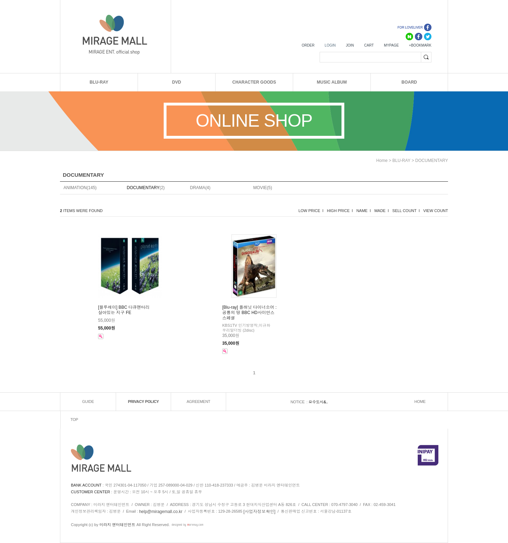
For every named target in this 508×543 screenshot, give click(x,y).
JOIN (350, 45)
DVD (176, 82)
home (382, 160)
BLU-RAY (99, 82)
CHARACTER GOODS (254, 82)
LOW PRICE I (310, 211)
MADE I (381, 211)
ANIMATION (75, 187)
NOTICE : (299, 402)
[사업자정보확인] (259, 511)
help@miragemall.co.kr (160, 511)
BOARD (409, 82)
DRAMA (197, 187)
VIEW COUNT (435, 211)
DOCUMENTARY (431, 160)
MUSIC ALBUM (332, 82)
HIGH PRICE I (340, 211)
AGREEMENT (198, 401)
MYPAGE (391, 45)
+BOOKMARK (420, 45)
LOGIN (330, 45)
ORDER (308, 45)
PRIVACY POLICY (143, 401)
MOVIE (260, 187)
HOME (420, 401)
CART (369, 45)
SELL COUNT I (406, 211)
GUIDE (88, 401)
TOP (74, 419)
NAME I (363, 211)
